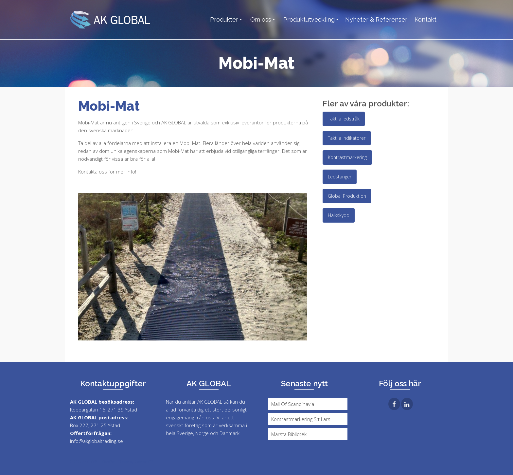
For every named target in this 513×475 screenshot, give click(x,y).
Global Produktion (347, 196)
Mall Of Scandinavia (292, 404)
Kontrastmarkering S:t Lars (300, 419)
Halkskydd (338, 215)
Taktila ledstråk (344, 119)
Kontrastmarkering (347, 157)
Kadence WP (143, 461)
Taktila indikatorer (346, 138)
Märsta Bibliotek (289, 434)
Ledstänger (339, 177)
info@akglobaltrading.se (96, 441)
